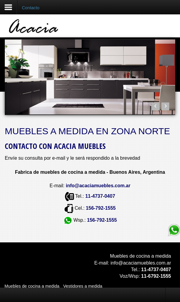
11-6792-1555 (156, 276)
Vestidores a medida (82, 286)
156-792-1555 (101, 208)
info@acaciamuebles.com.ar (141, 262)
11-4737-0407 (100, 196)
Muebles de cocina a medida (31, 286)
